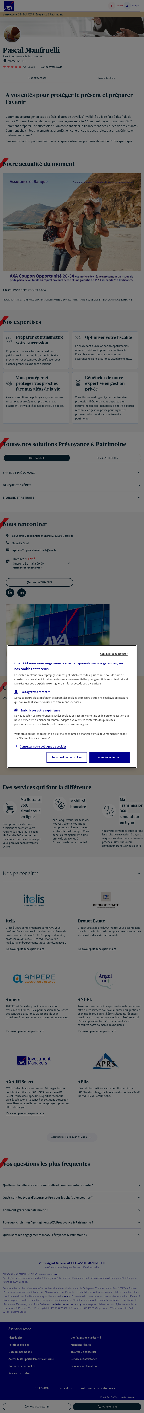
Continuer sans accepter (114, 653)
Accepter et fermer (109, 757)
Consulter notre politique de (43, 746)
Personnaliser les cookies (67, 757)
